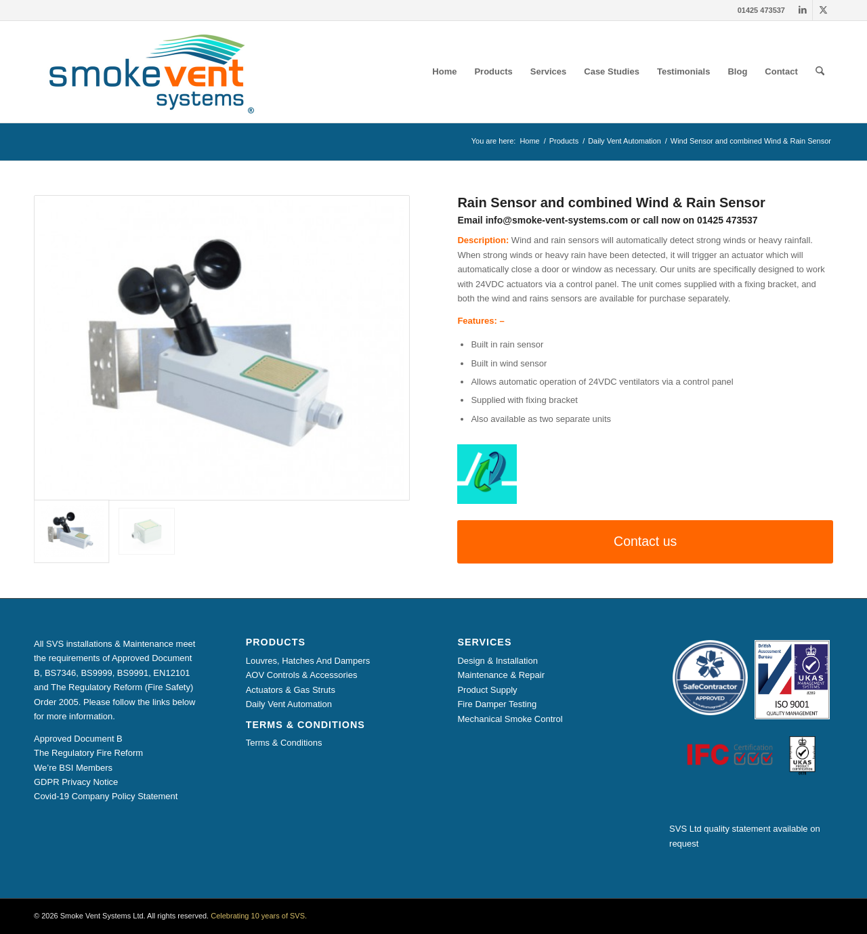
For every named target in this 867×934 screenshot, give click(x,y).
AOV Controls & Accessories (302, 675)
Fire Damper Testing (496, 704)
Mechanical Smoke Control (509, 719)
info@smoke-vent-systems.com (557, 220)
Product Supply (487, 690)
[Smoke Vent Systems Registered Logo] (147, 72)
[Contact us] (645, 541)
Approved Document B (78, 739)
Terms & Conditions (284, 743)
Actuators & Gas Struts (290, 690)
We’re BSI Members (73, 768)
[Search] (820, 72)
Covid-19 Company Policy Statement (105, 796)
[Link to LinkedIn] (802, 10)
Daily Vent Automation (289, 704)
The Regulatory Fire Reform (88, 753)
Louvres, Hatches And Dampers (308, 661)
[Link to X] (823, 10)
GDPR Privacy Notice (76, 782)
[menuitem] (444, 72)
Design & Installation (497, 661)
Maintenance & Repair (501, 675)
